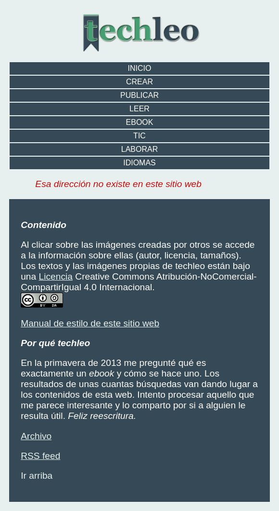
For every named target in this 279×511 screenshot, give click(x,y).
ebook (139, 122)
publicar (139, 95)
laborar (139, 149)
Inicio (140, 68)
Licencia (56, 276)
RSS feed (40, 456)
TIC (139, 136)
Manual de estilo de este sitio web (90, 323)
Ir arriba (36, 476)
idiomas (139, 163)
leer (139, 109)
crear (139, 82)
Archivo (36, 436)
